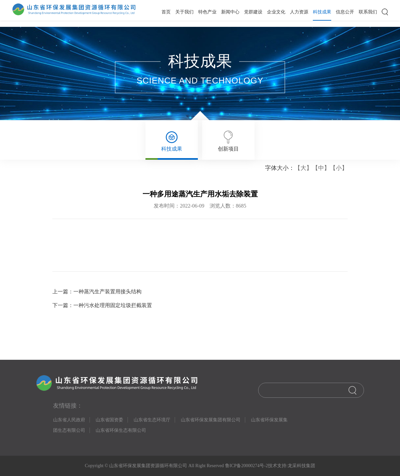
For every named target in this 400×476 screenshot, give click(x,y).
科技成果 (322, 11)
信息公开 (345, 11)
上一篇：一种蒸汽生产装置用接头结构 (97, 291)
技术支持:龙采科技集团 (291, 465)
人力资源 (299, 11)
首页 (166, 11)
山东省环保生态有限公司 (121, 430)
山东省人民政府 (69, 419)
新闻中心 (230, 11)
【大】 (303, 168)
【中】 (321, 168)
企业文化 (276, 11)
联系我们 (368, 11)
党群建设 (253, 11)
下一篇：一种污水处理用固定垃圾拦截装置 (102, 305)
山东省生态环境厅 (152, 419)
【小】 (339, 168)
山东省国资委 (109, 419)
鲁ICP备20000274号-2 (246, 465)
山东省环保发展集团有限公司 (210, 419)
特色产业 (207, 11)
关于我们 (184, 11)
